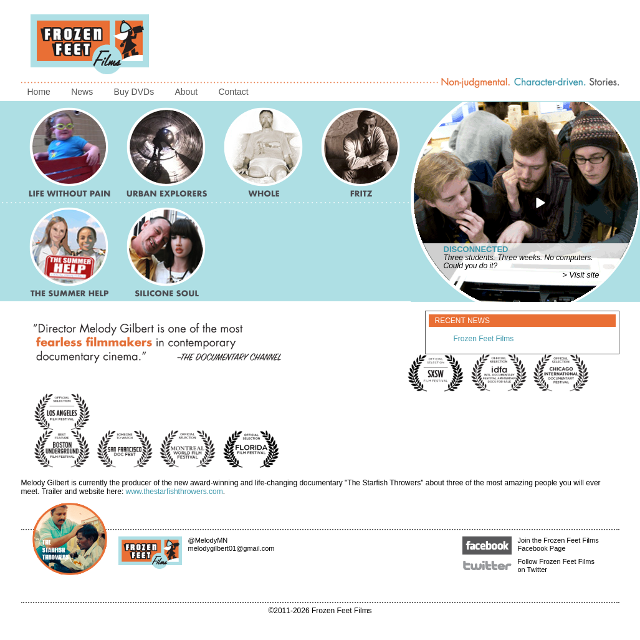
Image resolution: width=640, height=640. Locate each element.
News (82, 92)
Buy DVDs (134, 92)
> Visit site (580, 274)
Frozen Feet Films (484, 338)
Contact (233, 92)
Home (38, 92)
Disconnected (476, 249)
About (186, 92)
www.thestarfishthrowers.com (174, 491)
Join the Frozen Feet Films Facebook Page (530, 544)
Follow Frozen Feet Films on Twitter (528, 565)
